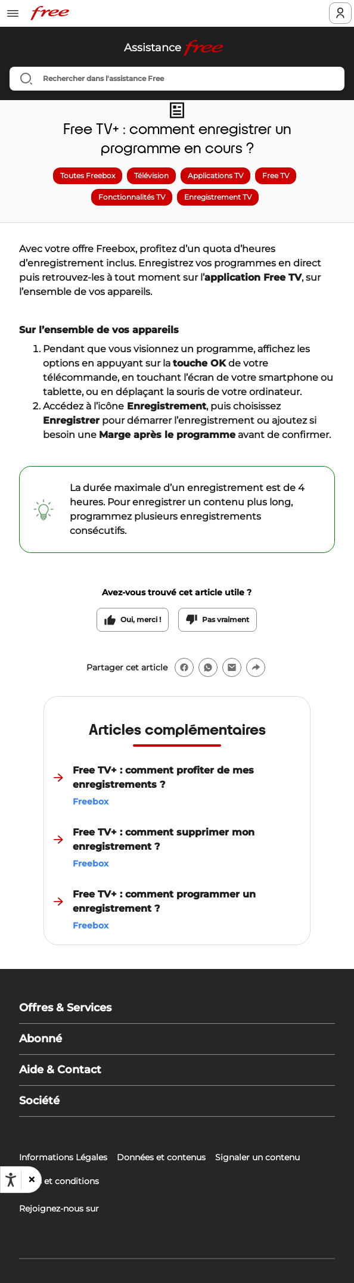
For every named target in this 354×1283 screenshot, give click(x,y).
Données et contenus (161, 1157)
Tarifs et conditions (59, 1181)
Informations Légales (63, 1157)
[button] (31, 1180)
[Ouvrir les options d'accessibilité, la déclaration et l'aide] (11, 1180)
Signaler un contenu (257, 1157)
